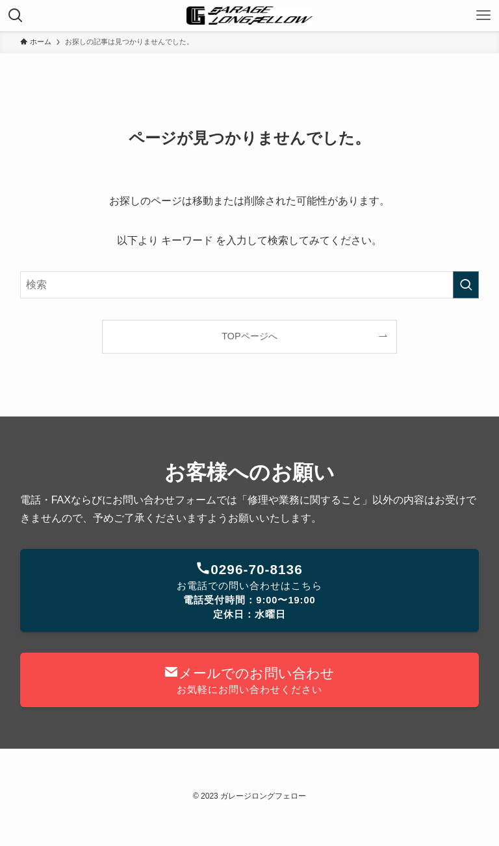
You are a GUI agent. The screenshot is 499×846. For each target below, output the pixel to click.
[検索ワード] (250, 284)
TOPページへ (249, 336)
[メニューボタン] (483, 15)
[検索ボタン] (15, 15)
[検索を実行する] (466, 284)
